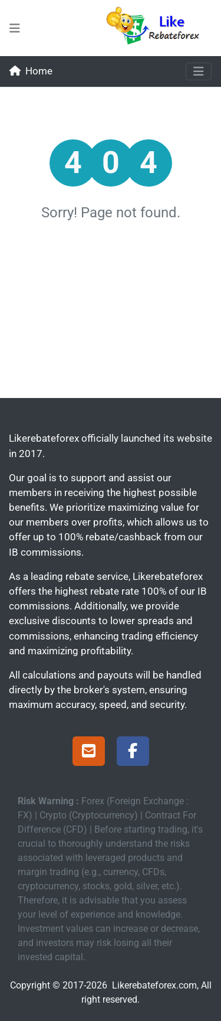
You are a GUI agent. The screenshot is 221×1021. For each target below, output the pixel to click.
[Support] (89, 753)
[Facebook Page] (133, 753)
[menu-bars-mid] (14, 28)
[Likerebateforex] (158, 28)
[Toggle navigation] (199, 71)
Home (30, 71)
